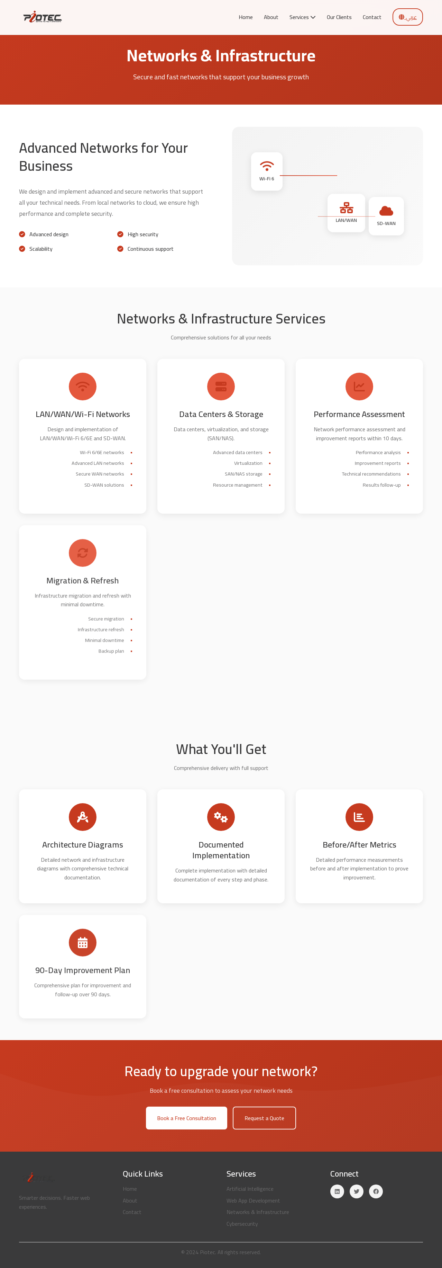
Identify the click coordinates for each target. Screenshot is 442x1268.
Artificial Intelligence (250, 1188)
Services (302, 17)
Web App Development (253, 1200)
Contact (372, 17)
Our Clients (339, 17)
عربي (408, 17)
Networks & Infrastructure (258, 1212)
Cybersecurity (242, 1223)
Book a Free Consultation (186, 1120)
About (271, 17)
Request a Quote (264, 1120)
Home (246, 17)
